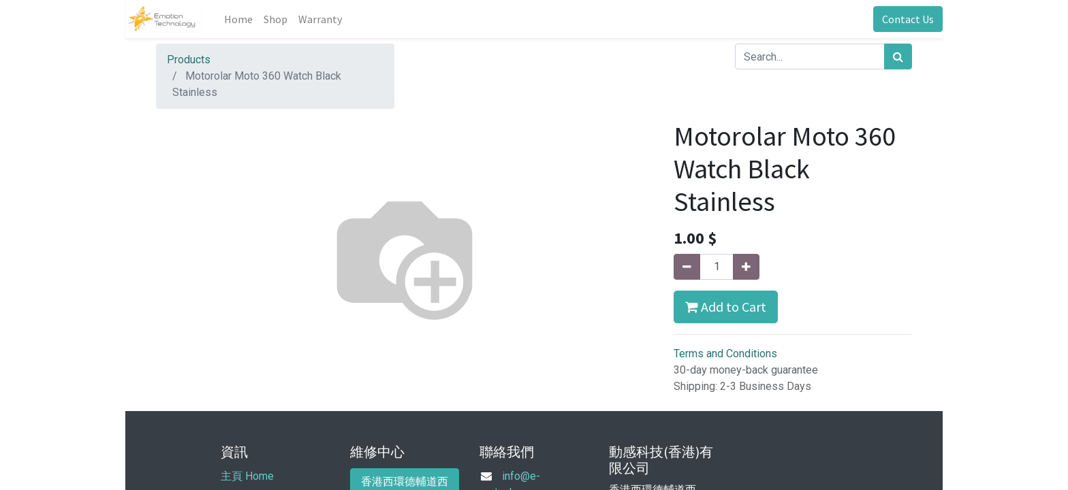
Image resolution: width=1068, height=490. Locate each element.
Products (188, 59)
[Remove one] (687, 267)
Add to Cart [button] (725, 306)
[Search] (898, 56)
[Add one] (746, 267)
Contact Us (908, 19)
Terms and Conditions (725, 353)
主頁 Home (247, 476)
